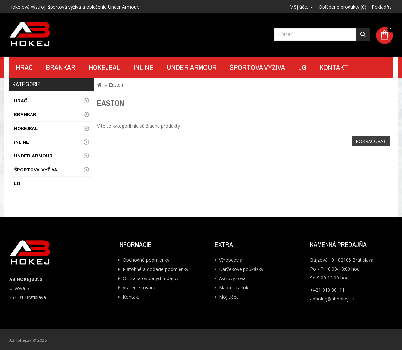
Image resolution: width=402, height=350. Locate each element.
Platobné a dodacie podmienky (155, 269)
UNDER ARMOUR (192, 67)
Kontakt (333, 67)
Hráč (24, 67)
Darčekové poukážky (241, 269)
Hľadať (363, 34)
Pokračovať (371, 141)
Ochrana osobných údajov (151, 278)
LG (302, 67)
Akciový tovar (233, 278)
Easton (116, 85)
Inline (143, 67)
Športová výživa (257, 67)
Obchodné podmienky (146, 260)
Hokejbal (104, 67)
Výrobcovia (230, 260)
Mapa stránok (233, 287)
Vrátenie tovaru (139, 287)
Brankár (60, 67)
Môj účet (228, 297)
